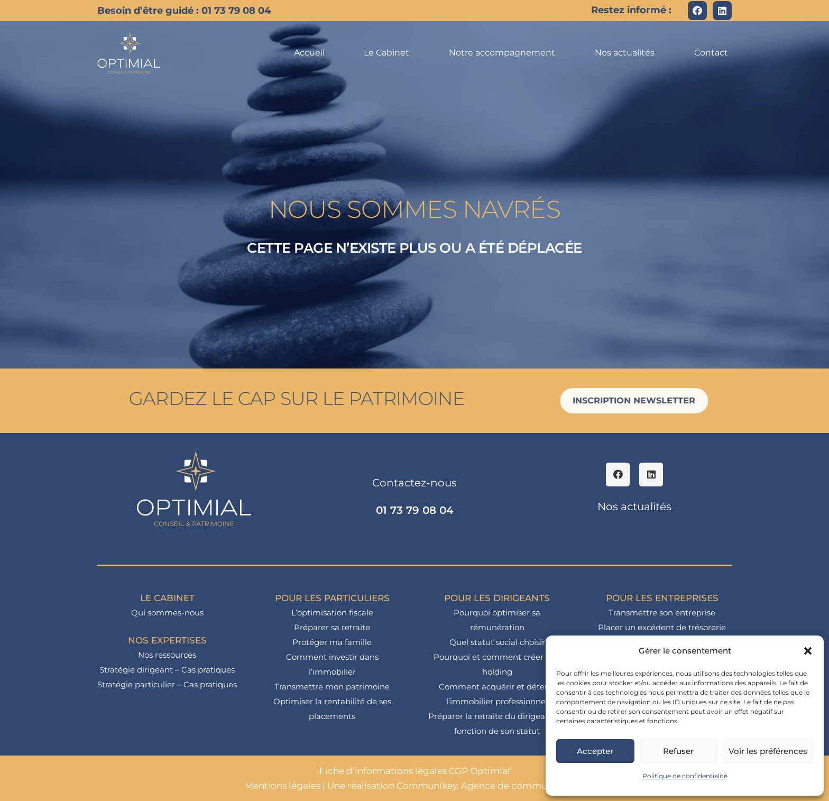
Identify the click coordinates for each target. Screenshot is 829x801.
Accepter (595, 751)
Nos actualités (634, 506)
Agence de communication (522, 785)
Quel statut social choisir (497, 642)
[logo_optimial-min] (129, 53)
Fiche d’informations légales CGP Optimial (414, 771)
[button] (808, 651)
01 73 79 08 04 (415, 510)
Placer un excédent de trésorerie (662, 627)
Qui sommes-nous (167, 612)
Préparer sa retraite (332, 627)
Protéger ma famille (332, 642)
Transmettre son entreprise (662, 612)
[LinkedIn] (722, 10)
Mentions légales (282, 785)
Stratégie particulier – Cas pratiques (167, 684)
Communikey (427, 785)
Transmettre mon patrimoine (332, 687)
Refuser (678, 751)
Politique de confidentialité (684, 776)
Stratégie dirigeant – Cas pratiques (167, 670)
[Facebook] (697, 10)
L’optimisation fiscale (332, 612)
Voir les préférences (768, 751)
